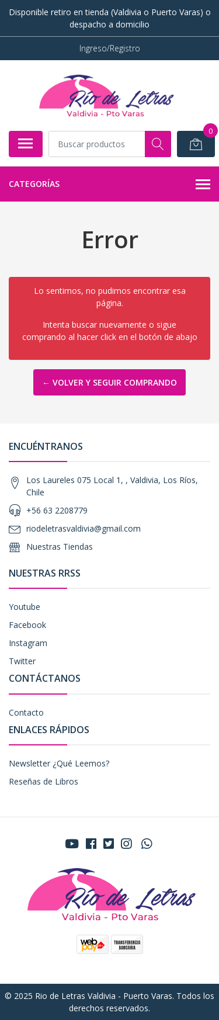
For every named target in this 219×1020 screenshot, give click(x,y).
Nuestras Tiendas (59, 546)
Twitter (22, 661)
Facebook (27, 624)
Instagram (28, 642)
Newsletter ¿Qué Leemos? (59, 763)
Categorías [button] (109, 184)
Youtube (24, 606)
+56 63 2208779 (57, 510)
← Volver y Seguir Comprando (109, 382)
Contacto (26, 712)
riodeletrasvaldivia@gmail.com (83, 528)
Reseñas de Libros (43, 781)
